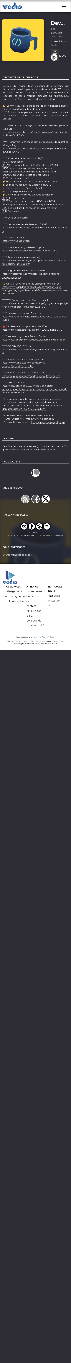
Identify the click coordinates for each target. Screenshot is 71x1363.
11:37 (4, 216)
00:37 (5, 174)
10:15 (4, 213)
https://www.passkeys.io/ (16, 250)
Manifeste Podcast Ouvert (44, 646)
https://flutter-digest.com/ (40, 427)
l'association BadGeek (32, 650)
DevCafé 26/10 (62, 65)
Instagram (54, 609)
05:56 (5, 187)
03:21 (5, 180)
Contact (31, 615)
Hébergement (13, 600)
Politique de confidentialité (35, 632)
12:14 (4, 220)
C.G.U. (30, 624)
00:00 (5, 170)
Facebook (54, 604)
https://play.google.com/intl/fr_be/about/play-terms (31, 385)
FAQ (29, 610)
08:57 (5, 210)
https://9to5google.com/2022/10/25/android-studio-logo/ (33, 348)
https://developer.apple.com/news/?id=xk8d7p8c (29, 259)
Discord (52, 614)
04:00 (5, 184)
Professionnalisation (17, 610)
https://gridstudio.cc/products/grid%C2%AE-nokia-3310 (32, 338)
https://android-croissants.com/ (48, 431)
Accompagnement (16, 605)
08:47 (5, 207)
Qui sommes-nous (34, 603)
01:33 (5, 177)
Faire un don (34, 619)
